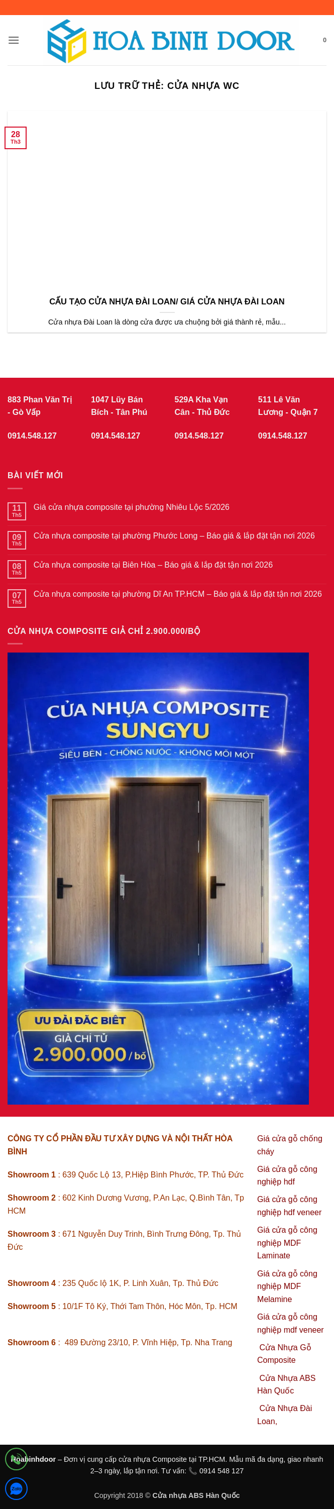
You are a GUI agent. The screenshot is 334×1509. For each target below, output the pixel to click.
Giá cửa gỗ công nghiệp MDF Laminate (287, 1243)
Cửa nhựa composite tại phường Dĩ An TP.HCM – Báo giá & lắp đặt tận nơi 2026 (178, 594)
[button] (14, 40)
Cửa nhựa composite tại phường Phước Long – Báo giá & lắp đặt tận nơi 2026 (174, 535)
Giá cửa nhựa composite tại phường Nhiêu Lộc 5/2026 (132, 507)
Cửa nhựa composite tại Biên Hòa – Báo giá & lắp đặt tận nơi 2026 (153, 565)
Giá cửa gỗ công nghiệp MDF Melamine (287, 1286)
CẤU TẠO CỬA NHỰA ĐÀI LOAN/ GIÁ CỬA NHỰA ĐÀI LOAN (167, 301)
